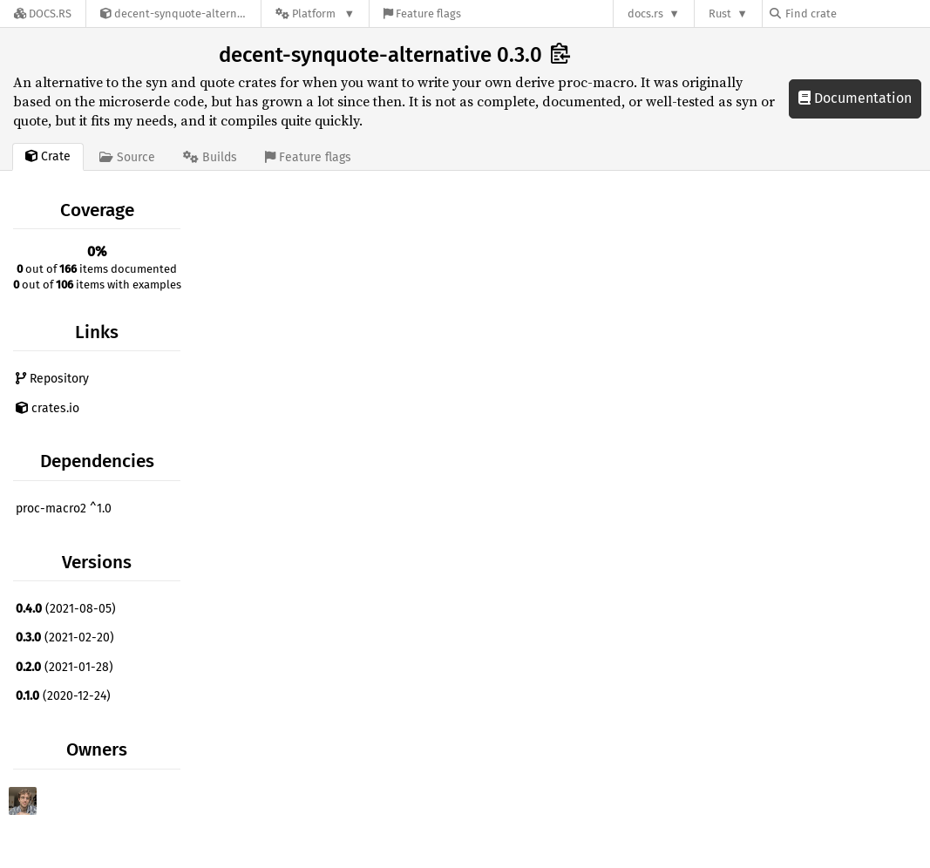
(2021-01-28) (64, 667)
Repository (52, 378)
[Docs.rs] (42, 13)
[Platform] (315, 13)
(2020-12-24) (63, 695)
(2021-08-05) (66, 608)
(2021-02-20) (65, 637)
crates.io (47, 408)
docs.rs (645, 13)
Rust (720, 13)
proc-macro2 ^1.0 (64, 508)
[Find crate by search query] (857, 13)
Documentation (855, 98)
